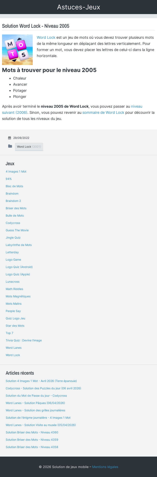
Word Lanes (13, 347)
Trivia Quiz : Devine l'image (24, 340)
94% (9, 178)
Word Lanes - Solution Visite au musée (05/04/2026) (41, 425)
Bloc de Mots (14, 186)
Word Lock (46, 37)
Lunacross (12, 281)
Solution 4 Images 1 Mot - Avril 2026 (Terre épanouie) (41, 381)
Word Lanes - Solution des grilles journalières (35, 410)
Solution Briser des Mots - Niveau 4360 (32, 432)
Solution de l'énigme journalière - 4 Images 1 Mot (38, 417)
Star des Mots (15, 325)
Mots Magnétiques (18, 296)
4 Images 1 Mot (16, 171)
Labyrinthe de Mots (19, 245)
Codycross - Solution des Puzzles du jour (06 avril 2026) (43, 388)
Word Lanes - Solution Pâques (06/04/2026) (35, 403)
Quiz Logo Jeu (15, 318)
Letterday (12, 252)
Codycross (13, 223)
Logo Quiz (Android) (19, 267)
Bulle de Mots (15, 215)
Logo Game (13, 259)
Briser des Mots (16, 208)
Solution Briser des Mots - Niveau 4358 (32, 447)
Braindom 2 (13, 201)
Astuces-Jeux (78, 7)
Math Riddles (14, 289)
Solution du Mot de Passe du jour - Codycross (36, 395)
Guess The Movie (17, 230)
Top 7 (9, 333)
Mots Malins (13, 303)
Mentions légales (105, 467)
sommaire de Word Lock (103, 112)
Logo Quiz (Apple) (18, 274)
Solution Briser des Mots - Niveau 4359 (32, 439)
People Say (13, 311)
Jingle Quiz (13, 237)
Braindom (12, 193)
